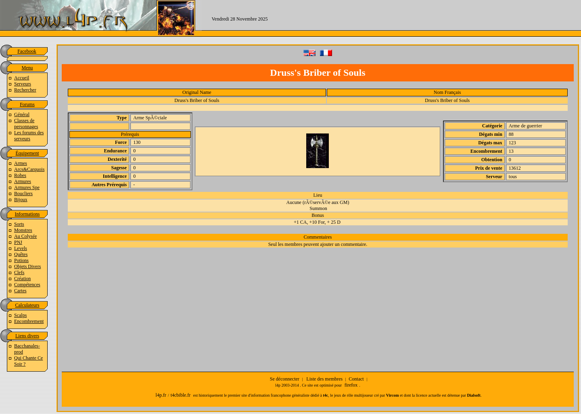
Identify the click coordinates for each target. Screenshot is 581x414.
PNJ (18, 242)
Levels (20, 248)
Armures (22, 181)
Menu (27, 68)
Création (22, 278)
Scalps (20, 315)
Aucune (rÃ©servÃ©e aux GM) (317, 202)
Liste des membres (324, 379)
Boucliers (23, 193)
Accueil (21, 78)
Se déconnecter (284, 379)
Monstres (23, 230)
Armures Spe (27, 187)
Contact (356, 379)
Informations (27, 214)
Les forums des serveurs (29, 135)
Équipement (27, 153)
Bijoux (20, 199)
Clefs (19, 272)
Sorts (19, 224)
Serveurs (22, 84)
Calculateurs (27, 305)
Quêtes (20, 254)
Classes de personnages (26, 123)
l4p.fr (161, 395)
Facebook (26, 51)
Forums (27, 104)
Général (21, 114)
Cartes (20, 290)
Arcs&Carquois (29, 169)
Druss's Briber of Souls (196, 100)
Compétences (27, 284)
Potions (21, 260)
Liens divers (27, 336)
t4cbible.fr (181, 395)
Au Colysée (25, 236)
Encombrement (29, 321)
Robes (20, 175)
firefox (351, 385)
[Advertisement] (429, 18)
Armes (20, 163)
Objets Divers (27, 266)
